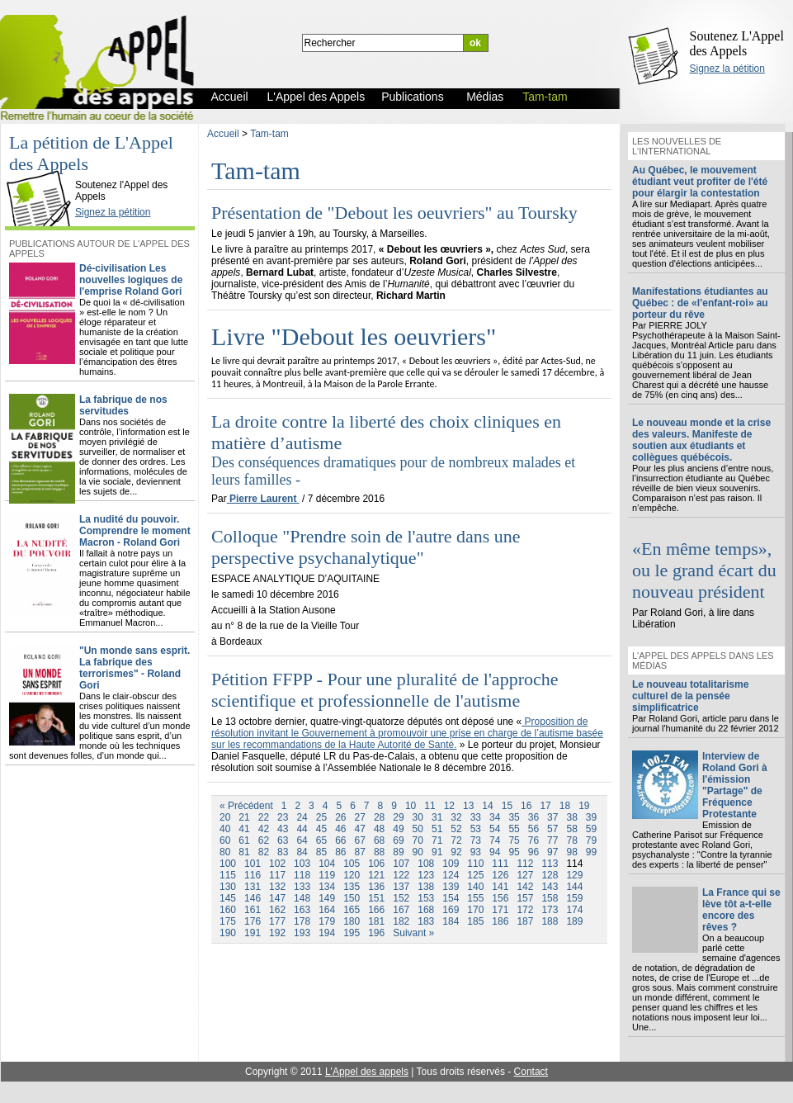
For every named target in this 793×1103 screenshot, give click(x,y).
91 (437, 852)
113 (549, 863)
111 (500, 863)
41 (243, 829)
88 (379, 852)
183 (426, 921)
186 (500, 921)
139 (450, 886)
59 (591, 829)
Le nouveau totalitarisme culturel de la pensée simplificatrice (690, 696)
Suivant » (413, 933)
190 (227, 933)
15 (507, 806)
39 (591, 817)
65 (321, 840)
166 (376, 910)
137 (401, 886)
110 (475, 863)
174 (574, 910)
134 (327, 886)
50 (418, 829)
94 (494, 852)
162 (277, 910)
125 (475, 875)
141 (500, 886)
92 (456, 852)
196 (376, 933)
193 (302, 933)
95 (513, 852)
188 (549, 921)
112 (525, 863)
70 (418, 840)
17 (545, 806)
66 (340, 840)
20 (224, 817)
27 (360, 817)
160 (227, 910)
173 (549, 910)
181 (376, 921)
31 (437, 817)
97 (552, 852)
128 (549, 875)
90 (418, 852)
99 (591, 852)
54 (494, 829)
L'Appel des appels (366, 1071)
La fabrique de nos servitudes (123, 405)
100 (227, 863)
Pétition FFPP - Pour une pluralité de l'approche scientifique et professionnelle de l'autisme (385, 690)
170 (475, 910)
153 (426, 898)
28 (379, 817)
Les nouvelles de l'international (676, 146)
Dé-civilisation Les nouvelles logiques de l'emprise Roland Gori (130, 280)
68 (379, 840)
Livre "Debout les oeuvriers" (353, 336)
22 (263, 817)
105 (351, 863)
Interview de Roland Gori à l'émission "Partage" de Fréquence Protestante (734, 785)
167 (401, 910)
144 (574, 886)
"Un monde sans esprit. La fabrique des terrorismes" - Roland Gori (134, 668)
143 (549, 886)
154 (450, 898)
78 (571, 840)
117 (277, 875)
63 (282, 840)
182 (401, 921)
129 (574, 875)
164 (327, 910)
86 (340, 852)
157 (525, 898)
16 (526, 806)
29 (398, 817)
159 (574, 898)
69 (398, 840)
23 (282, 817)
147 (277, 898)
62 (263, 840)
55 (513, 829)
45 (321, 829)
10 (410, 806)
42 (263, 829)
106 (376, 863)
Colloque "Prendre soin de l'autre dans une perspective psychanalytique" (366, 547)
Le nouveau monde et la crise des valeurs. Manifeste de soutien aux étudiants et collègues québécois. (701, 440)
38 (571, 817)
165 (351, 910)
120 (351, 875)
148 (302, 898)
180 (351, 921)
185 (475, 921)
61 (243, 840)
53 (475, 829)
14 (487, 806)
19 (583, 806)
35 (513, 817)
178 (302, 921)
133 (302, 886)
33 (475, 817)
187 (525, 921)
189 (574, 921)
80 (224, 852)
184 (450, 921)
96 (533, 852)
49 (398, 829)
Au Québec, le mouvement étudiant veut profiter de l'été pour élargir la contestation (699, 181)
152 (401, 898)
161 (252, 910)
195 (351, 933)
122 (401, 875)
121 (376, 875)
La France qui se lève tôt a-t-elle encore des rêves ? (741, 910)
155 (475, 898)
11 (429, 806)
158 (549, 898)
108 (426, 863)
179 (327, 921)
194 (327, 933)
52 (456, 829)
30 (418, 817)
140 (475, 886)
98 (571, 852)
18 (564, 806)
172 (525, 910)
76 (533, 840)
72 (456, 840)
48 (379, 829)
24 (301, 817)
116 (252, 875)
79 (591, 840)
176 (252, 921)
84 (301, 852)
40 (224, 829)
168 (426, 910)
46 (340, 829)
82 (263, 852)
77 (552, 840)
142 (525, 886)
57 (552, 829)
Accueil (223, 134)
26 (340, 817)
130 (227, 886)
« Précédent (246, 806)
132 (277, 886)
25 (321, 817)
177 (277, 921)
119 (327, 875)
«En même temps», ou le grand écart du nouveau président (704, 570)
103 (302, 863)
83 (282, 852)
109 (450, 863)
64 (301, 840)
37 (552, 817)
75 (513, 840)
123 (426, 875)
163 (302, 910)
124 (450, 875)
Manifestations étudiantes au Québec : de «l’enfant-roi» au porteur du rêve (700, 303)
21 (243, 817)
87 (360, 852)
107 (401, 863)
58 (571, 829)
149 (327, 898)
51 (437, 829)
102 (277, 863)
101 (252, 863)
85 (321, 852)
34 (494, 817)
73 (475, 840)
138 (426, 886)
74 (494, 840)
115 (227, 875)
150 (351, 898)
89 (398, 852)
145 (227, 898)
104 (327, 863)
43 (282, 829)
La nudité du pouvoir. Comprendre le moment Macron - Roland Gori (135, 531)
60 (224, 840)
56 (533, 829)
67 (360, 840)
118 (302, 875)
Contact (531, 1071)
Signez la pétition (727, 68)
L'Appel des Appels (43, 171)
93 (475, 852)
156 (500, 898)
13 (468, 806)
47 (360, 829)
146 (252, 898)
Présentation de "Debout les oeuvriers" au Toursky (394, 212)
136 (376, 886)
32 (456, 817)
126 (500, 875)
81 (243, 852)
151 (376, 898)
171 (500, 910)
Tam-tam (269, 134)
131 (252, 886)
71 (437, 840)
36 (533, 817)
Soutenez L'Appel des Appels (737, 43)
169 (450, 910)
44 (301, 829)
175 (227, 921)
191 (252, 933)
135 (351, 886)
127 (525, 875)
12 (449, 806)
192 (277, 933)
